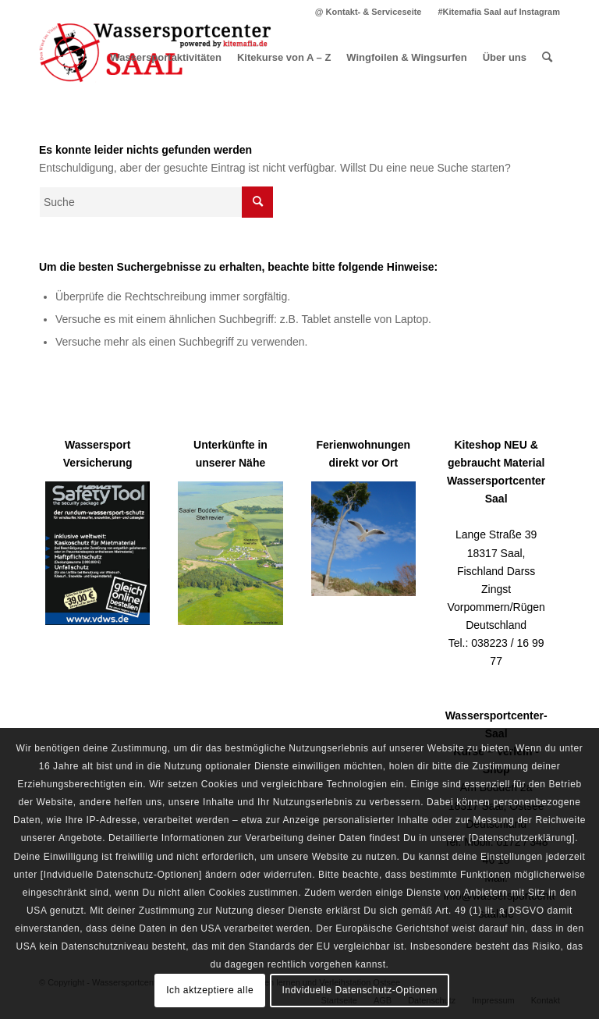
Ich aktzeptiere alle (209, 990)
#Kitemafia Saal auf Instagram (499, 11)
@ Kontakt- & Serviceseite (368, 11)
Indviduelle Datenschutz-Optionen (360, 990)
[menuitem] (369, 12)
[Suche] (547, 58)
